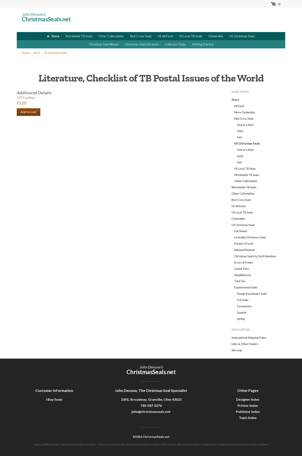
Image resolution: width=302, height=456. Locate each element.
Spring (241, 318)
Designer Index (247, 399)
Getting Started (202, 44)
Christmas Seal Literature (142, 44)
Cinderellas (215, 36)
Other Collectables (111, 36)
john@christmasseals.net (151, 411)
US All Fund (165, 36)
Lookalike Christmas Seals (250, 237)
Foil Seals (242, 300)
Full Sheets (240, 231)
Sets (239, 137)
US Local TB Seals (190, 36)
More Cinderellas (244, 112)
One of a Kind (245, 125)
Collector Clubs (175, 44)
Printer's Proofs (243, 243)
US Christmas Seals (242, 36)
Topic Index (248, 418)
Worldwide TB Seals (78, 36)
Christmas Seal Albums (104, 44)
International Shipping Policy (249, 337)
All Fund (239, 106)
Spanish (241, 312)
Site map (237, 350)
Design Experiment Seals (252, 293)
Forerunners (244, 306)
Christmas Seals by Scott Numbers (255, 256)
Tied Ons (240, 281)
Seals (240, 131)
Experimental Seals (245, 287)
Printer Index (248, 405)
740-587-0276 (151, 405)
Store (55, 36)
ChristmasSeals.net (46, 19)
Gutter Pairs (241, 268)
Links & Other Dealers (245, 344)
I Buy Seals (54, 399)
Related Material (244, 250)
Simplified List (242, 275)
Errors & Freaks (243, 262)
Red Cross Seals (141, 36)
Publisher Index (248, 411)
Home (25, 52)
